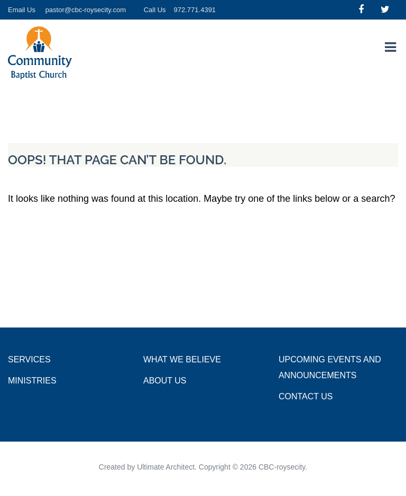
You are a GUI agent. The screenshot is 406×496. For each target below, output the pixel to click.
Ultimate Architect (166, 467)
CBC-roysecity (282, 467)
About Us (165, 380)
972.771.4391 (195, 10)
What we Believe (182, 359)
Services (29, 359)
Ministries (32, 380)
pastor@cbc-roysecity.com (85, 10)
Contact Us (306, 396)
